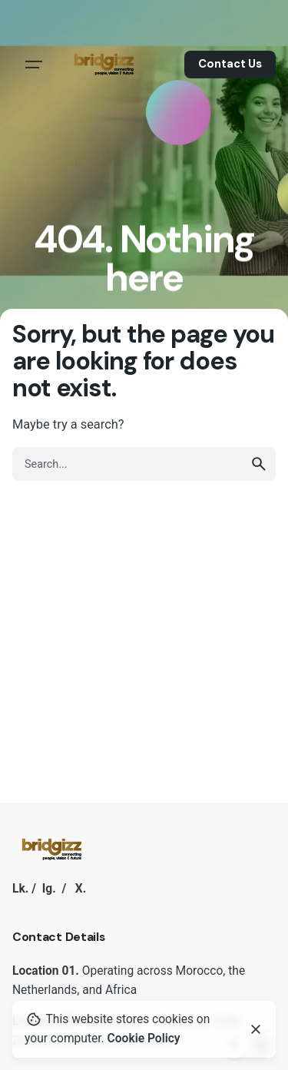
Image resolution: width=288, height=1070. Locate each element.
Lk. (20, 889)
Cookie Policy (144, 1038)
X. (80, 889)
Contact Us (230, 63)
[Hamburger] (33, 64)
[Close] (255, 1029)
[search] (259, 464)
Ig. (49, 889)
